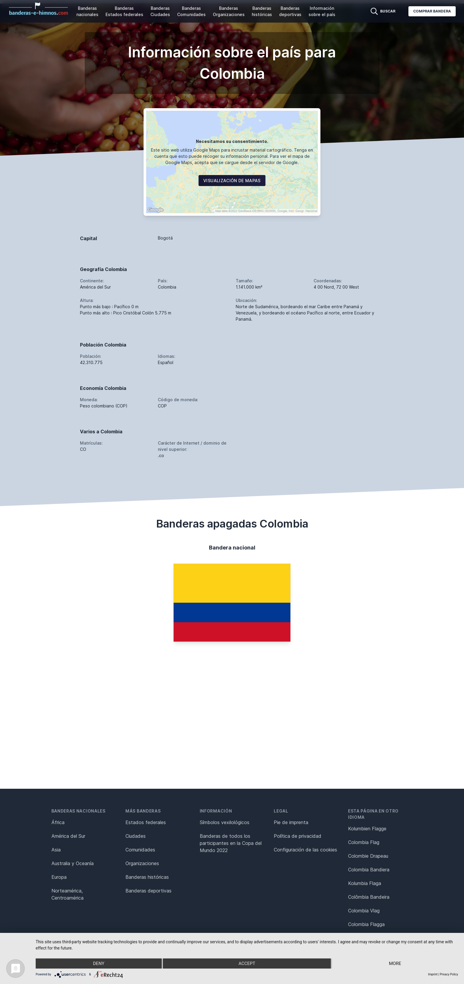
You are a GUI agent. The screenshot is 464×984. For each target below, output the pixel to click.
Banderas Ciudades (160, 11)
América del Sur (68, 836)
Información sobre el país (322, 11)
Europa (59, 877)
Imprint (433, 974)
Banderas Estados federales (124, 11)
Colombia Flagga (366, 924)
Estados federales (145, 822)
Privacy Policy (449, 974)
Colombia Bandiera (368, 870)
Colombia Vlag (364, 911)
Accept (246, 963)
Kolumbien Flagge (367, 829)
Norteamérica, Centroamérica (67, 894)
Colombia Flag (363, 842)
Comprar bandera (432, 11)
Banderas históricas (262, 11)
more (395, 963)
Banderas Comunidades (191, 11)
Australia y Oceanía (72, 863)
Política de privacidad (297, 836)
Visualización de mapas (232, 180)
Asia (56, 850)
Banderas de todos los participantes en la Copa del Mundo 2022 (231, 843)
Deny (98, 963)
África (58, 822)
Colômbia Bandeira (368, 897)
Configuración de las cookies (305, 850)
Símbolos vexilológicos (224, 822)
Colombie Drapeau (368, 856)
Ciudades (135, 836)
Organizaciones (142, 863)
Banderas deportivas (290, 11)
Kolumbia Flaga (364, 883)
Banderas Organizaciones (229, 11)
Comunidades (140, 850)
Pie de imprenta (291, 822)
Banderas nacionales (87, 11)
